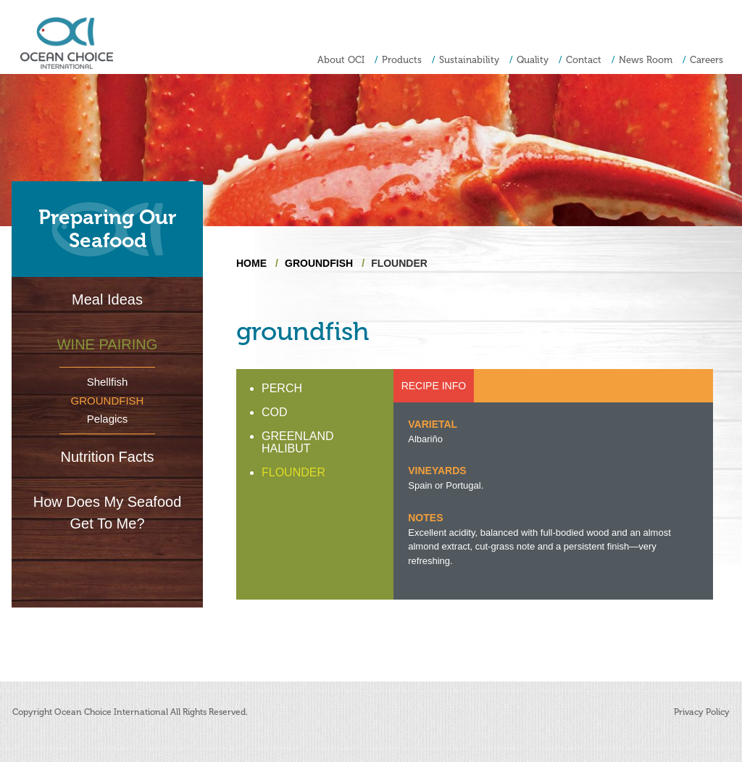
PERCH (282, 388)
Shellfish (107, 382)
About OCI (340, 59)
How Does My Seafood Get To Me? (107, 512)
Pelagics (107, 419)
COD (275, 412)
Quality (533, 59)
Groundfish (107, 400)
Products (402, 59)
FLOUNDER (293, 472)
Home (251, 263)
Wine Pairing (107, 344)
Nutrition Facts (107, 457)
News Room (645, 59)
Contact (583, 59)
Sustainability (469, 59)
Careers (706, 59)
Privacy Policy (702, 712)
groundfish (319, 263)
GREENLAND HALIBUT (298, 442)
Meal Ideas (107, 299)
